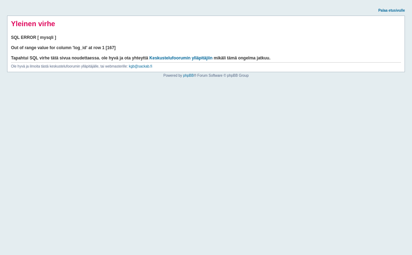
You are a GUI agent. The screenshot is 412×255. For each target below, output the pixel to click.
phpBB (188, 75)
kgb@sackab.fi (140, 66)
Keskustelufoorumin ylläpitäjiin (180, 58)
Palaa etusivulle (391, 10)
